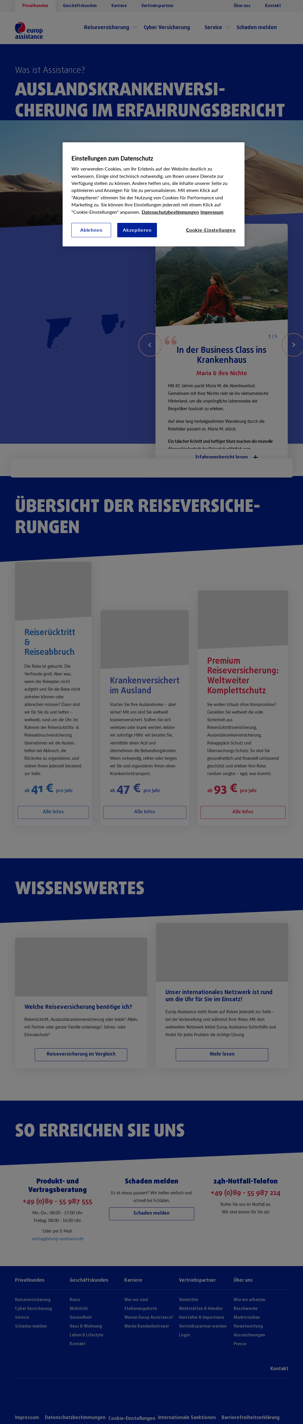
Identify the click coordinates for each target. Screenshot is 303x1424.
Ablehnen (91, 230)
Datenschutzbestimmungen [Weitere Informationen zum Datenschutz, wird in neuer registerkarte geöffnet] (170, 212)
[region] (154, 194)
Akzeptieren (137, 230)
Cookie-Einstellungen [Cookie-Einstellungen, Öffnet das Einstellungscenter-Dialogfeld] (211, 230)
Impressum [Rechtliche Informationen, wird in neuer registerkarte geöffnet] (211, 212)
